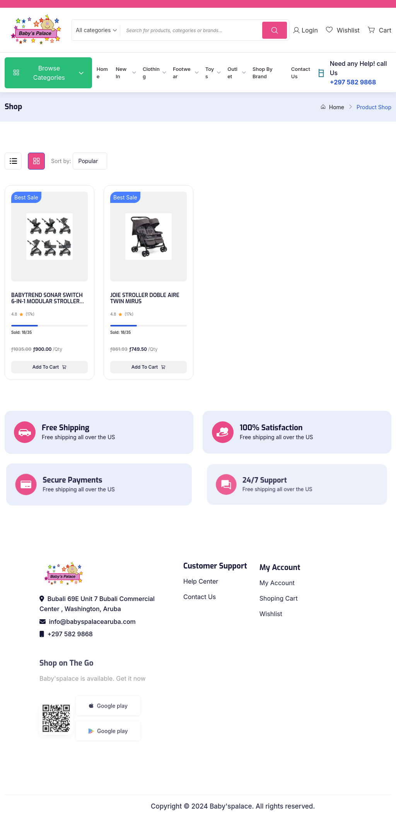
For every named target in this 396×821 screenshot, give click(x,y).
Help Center (200, 591)
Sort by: (61, 161)
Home (102, 73)
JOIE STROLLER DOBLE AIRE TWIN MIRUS (144, 299)
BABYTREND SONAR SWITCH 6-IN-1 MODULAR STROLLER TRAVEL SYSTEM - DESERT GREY (47, 299)
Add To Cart (49, 367)
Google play (108, 723)
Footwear (182, 73)
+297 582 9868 (66, 634)
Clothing (151, 73)
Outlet (232, 73)
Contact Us (300, 73)
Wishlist (270, 629)
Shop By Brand (263, 73)
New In (121, 73)
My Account (277, 598)
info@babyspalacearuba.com (87, 621)
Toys (209, 73)
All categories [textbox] (93, 30)
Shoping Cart (278, 613)
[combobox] (96, 30)
